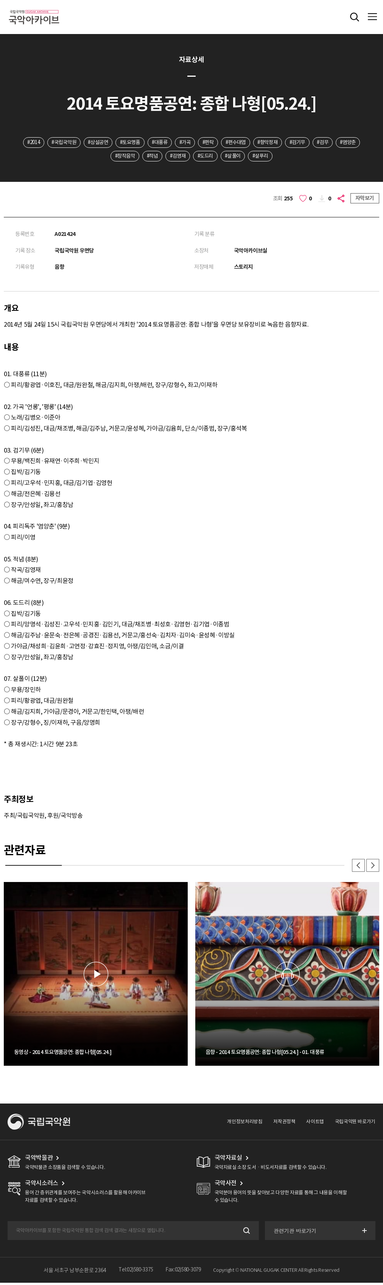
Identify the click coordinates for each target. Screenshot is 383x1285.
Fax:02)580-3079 (185, 1272)
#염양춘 (101, 156)
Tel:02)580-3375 (134, 1272)
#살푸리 (281, 156)
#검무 (350, 142)
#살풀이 (251, 156)
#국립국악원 (67, 142)
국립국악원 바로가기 (355, 1124)
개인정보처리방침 (245, 1124)
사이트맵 (315, 1124)
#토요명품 (140, 142)
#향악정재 (290, 142)
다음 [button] (372, 867)
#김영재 (191, 156)
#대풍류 (172, 142)
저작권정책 (285, 1124)
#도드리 (221, 156)
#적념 (163, 156)
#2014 (34, 142)
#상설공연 (105, 142)
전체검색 (355, 17)
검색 (245, 1232)
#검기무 (322, 142)
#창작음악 (134, 156)
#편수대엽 (255, 142)
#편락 (225, 142)
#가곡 (199, 142)
